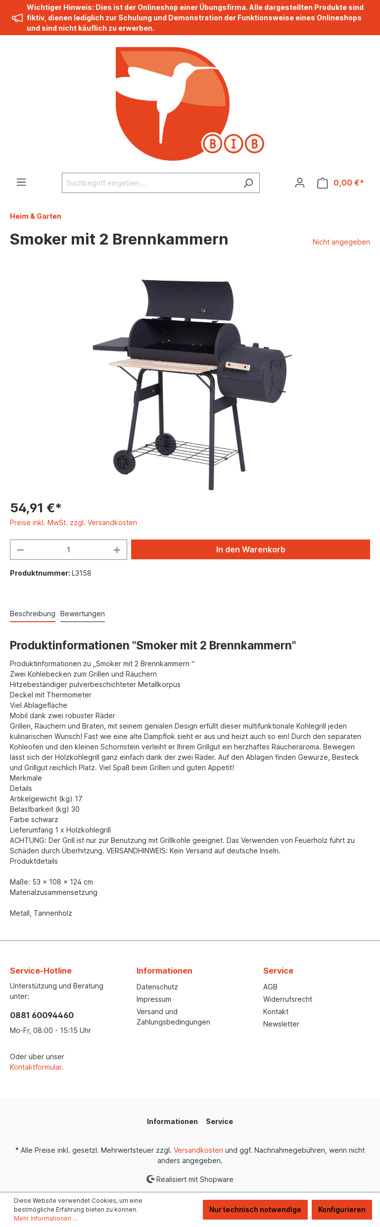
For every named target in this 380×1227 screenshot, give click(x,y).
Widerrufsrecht (287, 999)
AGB (270, 986)
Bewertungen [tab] (82, 613)
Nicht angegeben (341, 242)
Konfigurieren (342, 1209)
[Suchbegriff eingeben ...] (149, 183)
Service (278, 971)
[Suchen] (248, 183)
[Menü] (21, 182)
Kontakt (275, 1011)
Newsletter (281, 1024)
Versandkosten (198, 1150)
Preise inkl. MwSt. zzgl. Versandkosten (73, 522)
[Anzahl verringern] (20, 550)
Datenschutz (157, 986)
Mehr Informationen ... (45, 1218)
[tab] (32, 614)
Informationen (164, 971)
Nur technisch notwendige (255, 1209)
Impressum (154, 999)
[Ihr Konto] (299, 182)
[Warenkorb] (340, 183)
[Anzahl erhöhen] (117, 550)
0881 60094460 (42, 1015)
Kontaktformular (35, 1067)
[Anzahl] (68, 550)
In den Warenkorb (250, 549)
